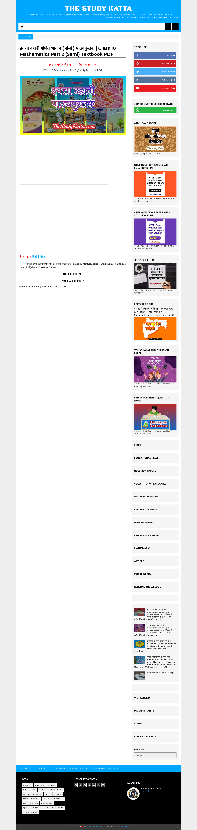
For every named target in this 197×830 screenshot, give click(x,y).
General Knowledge (51, 790)
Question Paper (32, 808)
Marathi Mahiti (31, 799)
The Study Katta (98, 8)
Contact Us (41, 768)
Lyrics (58, 794)
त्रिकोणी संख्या (38, 256)
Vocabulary (30, 812)
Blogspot (125, 827)
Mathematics (30, 803)
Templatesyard (94, 827)
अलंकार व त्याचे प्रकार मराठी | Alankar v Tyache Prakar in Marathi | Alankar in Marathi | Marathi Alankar (155, 646)
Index (48, 794)
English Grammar (45, 785)
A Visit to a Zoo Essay (160, 673)
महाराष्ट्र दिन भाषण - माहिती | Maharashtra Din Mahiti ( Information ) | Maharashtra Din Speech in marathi (154, 311)
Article (27, 785)
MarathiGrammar (53, 799)
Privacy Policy (78, 768)
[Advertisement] (73, 161)
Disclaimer (59, 768)
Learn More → (147, 791)
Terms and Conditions (105, 768)
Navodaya (47, 803)
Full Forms (29, 790)
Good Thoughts (32, 794)
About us (26, 768)
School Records (54, 808)
